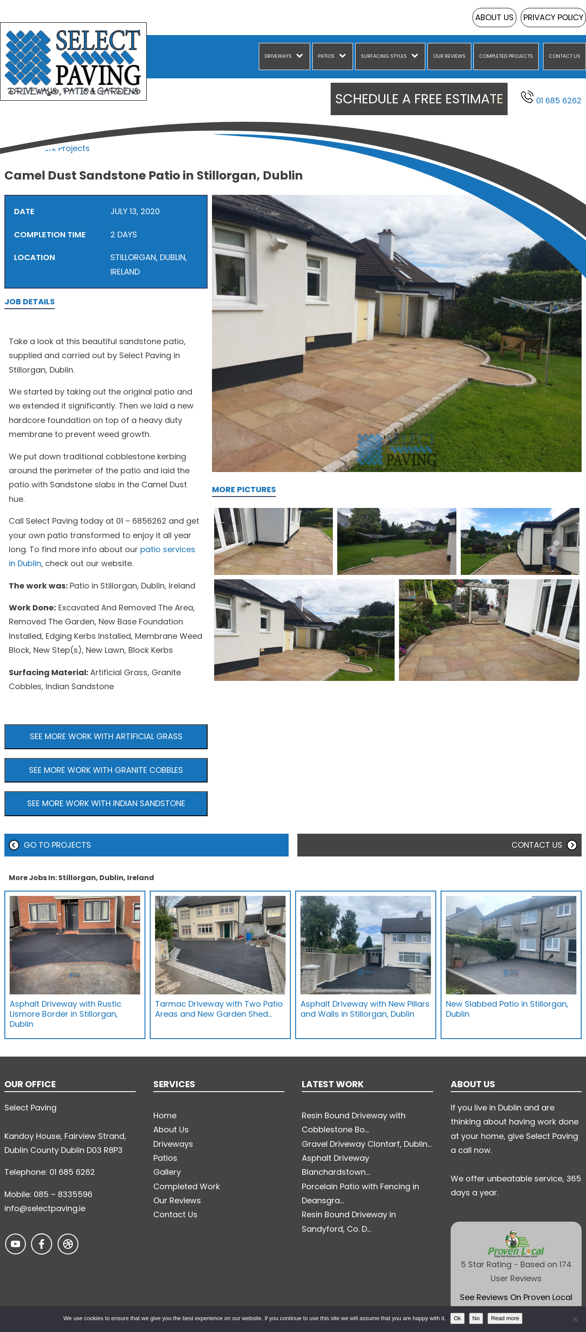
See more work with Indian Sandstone (106, 803)
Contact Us (564, 56)
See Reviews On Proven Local (516, 1297)
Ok (457, 1318)
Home (16, 148)
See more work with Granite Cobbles (106, 770)
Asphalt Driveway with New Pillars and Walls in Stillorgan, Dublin (365, 1008)
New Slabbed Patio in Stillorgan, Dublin (507, 1008)
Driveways (278, 56)
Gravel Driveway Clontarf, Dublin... (366, 1143)
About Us (494, 17)
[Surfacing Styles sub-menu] (416, 56)
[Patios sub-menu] (344, 56)
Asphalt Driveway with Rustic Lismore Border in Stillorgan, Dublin (65, 1014)
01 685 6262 (551, 98)
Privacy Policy (553, 17)
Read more (505, 1318)
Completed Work (186, 1186)
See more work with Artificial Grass (106, 736)
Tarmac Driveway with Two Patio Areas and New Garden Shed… (219, 1008)
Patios (326, 56)
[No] (575, 1319)
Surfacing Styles (384, 56)
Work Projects (63, 148)
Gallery (167, 1171)
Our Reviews (449, 56)
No (476, 1318)
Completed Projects (506, 56)
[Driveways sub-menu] (301, 56)
